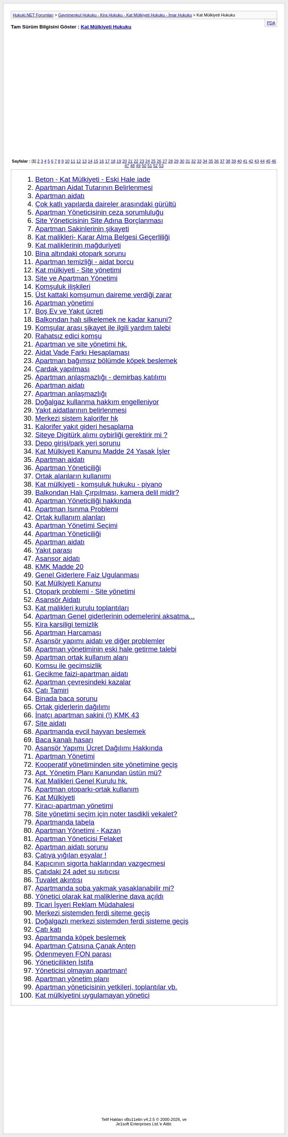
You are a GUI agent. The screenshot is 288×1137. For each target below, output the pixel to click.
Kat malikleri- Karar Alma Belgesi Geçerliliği (102, 237)
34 (204, 161)
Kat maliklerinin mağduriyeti (78, 245)
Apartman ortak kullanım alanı (81, 657)
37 (222, 161)
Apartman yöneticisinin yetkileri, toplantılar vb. (106, 987)
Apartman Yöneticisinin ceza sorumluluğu (99, 212)
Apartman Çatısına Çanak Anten (85, 946)
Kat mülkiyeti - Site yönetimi (78, 270)
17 (107, 161)
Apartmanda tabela (64, 822)
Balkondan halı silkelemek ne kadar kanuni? (103, 319)
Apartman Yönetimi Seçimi (76, 525)
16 (101, 161)
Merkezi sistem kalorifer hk (76, 418)
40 (239, 161)
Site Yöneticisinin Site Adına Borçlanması (99, 220)
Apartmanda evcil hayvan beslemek (90, 731)
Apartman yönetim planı (72, 979)
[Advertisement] (75, 98)
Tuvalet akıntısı (58, 880)
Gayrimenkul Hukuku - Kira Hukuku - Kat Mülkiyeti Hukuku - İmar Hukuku (125, 15)
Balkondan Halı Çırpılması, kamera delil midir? (107, 492)
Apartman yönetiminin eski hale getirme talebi (105, 649)
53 (161, 165)
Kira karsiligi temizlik (66, 624)
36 (216, 161)
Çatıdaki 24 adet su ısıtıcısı (77, 872)
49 (138, 165)
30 (182, 161)
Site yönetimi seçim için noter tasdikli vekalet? (106, 814)
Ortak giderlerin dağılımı (72, 707)
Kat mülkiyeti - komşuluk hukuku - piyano (98, 484)
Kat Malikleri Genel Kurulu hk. (81, 781)
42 (251, 161)
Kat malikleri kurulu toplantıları (82, 608)
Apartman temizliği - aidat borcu (84, 262)
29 (176, 161)
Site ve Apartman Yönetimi (76, 278)
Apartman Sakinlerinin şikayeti (82, 229)
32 (193, 161)
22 (136, 161)
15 (96, 161)
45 (268, 161)
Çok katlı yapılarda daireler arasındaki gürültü (105, 204)
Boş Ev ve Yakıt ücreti (69, 311)
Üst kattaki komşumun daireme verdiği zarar (103, 295)
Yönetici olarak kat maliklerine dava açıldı (99, 896)
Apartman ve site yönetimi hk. (81, 344)
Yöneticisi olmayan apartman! (81, 970)
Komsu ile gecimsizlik (68, 665)
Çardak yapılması (62, 369)
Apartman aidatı (60, 196)
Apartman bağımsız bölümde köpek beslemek (106, 361)
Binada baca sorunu (66, 698)
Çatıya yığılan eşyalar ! (70, 855)
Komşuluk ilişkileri (62, 286)
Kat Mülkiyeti (55, 797)
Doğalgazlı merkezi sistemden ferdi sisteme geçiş (112, 921)
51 (149, 165)
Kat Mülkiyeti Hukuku (106, 27)
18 (113, 161)
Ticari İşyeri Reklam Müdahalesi (84, 904)
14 (90, 161)
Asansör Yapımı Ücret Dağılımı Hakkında (98, 748)
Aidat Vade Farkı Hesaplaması (82, 352)
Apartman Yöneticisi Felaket (78, 839)
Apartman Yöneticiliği (68, 468)
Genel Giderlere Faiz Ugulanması (87, 575)
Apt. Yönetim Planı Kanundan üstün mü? (98, 773)
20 (124, 161)
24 (147, 161)
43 (256, 161)
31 (188, 161)
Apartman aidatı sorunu (71, 847)
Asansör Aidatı (57, 600)
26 (159, 161)
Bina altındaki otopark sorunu (80, 253)
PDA (271, 23)
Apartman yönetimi (64, 303)
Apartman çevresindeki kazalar (83, 682)
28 (170, 161)
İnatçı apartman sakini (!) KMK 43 (87, 715)
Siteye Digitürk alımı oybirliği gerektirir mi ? (101, 435)
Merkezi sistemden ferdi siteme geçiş (92, 913)
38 (228, 161)
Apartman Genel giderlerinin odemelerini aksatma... (115, 616)
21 (130, 161)
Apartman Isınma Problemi (76, 509)
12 (78, 161)
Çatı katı (48, 929)
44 (262, 161)
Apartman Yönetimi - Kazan (78, 830)
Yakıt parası (53, 550)
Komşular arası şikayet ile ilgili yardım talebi (103, 328)
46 (274, 161)
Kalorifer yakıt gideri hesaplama (84, 426)
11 (72, 161)
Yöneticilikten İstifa (64, 962)
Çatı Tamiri (52, 690)
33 (199, 161)
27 (164, 161)
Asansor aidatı (57, 558)
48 (132, 165)
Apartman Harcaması (68, 632)
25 (153, 161)
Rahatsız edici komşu (68, 336)
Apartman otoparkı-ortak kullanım (87, 789)
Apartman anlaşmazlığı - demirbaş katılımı (100, 377)
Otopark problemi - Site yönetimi (85, 591)
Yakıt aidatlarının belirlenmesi (80, 410)
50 (144, 165)
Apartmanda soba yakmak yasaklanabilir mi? (104, 888)
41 (245, 161)
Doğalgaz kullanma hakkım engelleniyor (97, 402)
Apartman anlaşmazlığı (71, 393)
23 (142, 161)
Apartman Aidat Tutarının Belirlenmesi (94, 187)
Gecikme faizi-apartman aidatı (81, 674)
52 (155, 165)
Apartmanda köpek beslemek (80, 937)
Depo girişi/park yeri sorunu (77, 443)
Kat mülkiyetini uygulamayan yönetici (92, 995)
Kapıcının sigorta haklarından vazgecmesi (100, 863)
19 (119, 161)
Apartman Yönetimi (64, 756)
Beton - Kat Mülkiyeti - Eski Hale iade (92, 179)
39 (233, 161)
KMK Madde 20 (59, 567)
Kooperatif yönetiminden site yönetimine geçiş (106, 764)
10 (67, 161)
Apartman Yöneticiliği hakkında (83, 501)
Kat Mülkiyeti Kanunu (68, 583)
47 (126, 165)
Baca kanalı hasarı (64, 740)
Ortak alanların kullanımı (73, 476)
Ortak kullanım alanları (70, 517)
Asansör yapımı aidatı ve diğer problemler (100, 641)
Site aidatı (50, 723)
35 (210, 161)
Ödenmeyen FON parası (73, 954)
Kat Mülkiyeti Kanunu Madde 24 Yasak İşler (102, 451)
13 (84, 161)
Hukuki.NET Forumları (33, 15)
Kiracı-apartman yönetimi (74, 806)
